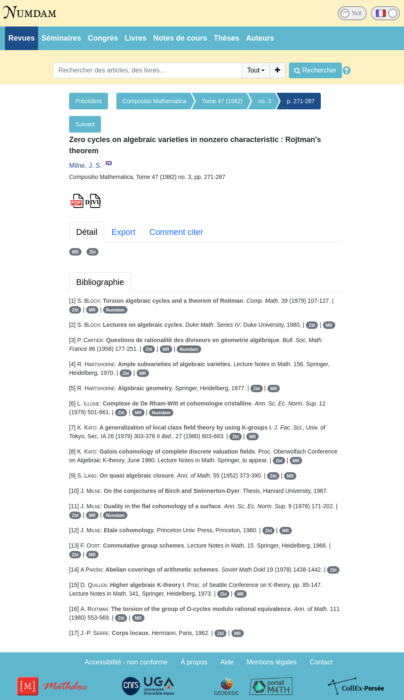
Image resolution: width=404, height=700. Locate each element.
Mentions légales (271, 662)
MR (75, 251)
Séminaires (61, 38)
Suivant (85, 124)
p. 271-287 (301, 101)
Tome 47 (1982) (222, 101)
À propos (194, 662)
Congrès (103, 38)
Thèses (226, 38)
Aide (226, 662)
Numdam (115, 309)
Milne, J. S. (85, 165)
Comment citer (176, 232)
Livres (136, 38)
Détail (86, 232)
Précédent (88, 101)
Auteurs (260, 38)
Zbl (92, 251)
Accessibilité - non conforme (126, 662)
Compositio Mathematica (154, 101)
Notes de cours (180, 38)
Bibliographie (100, 282)
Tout (253, 70)
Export (123, 232)
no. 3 (264, 101)
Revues (21, 38)
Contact (321, 662)
